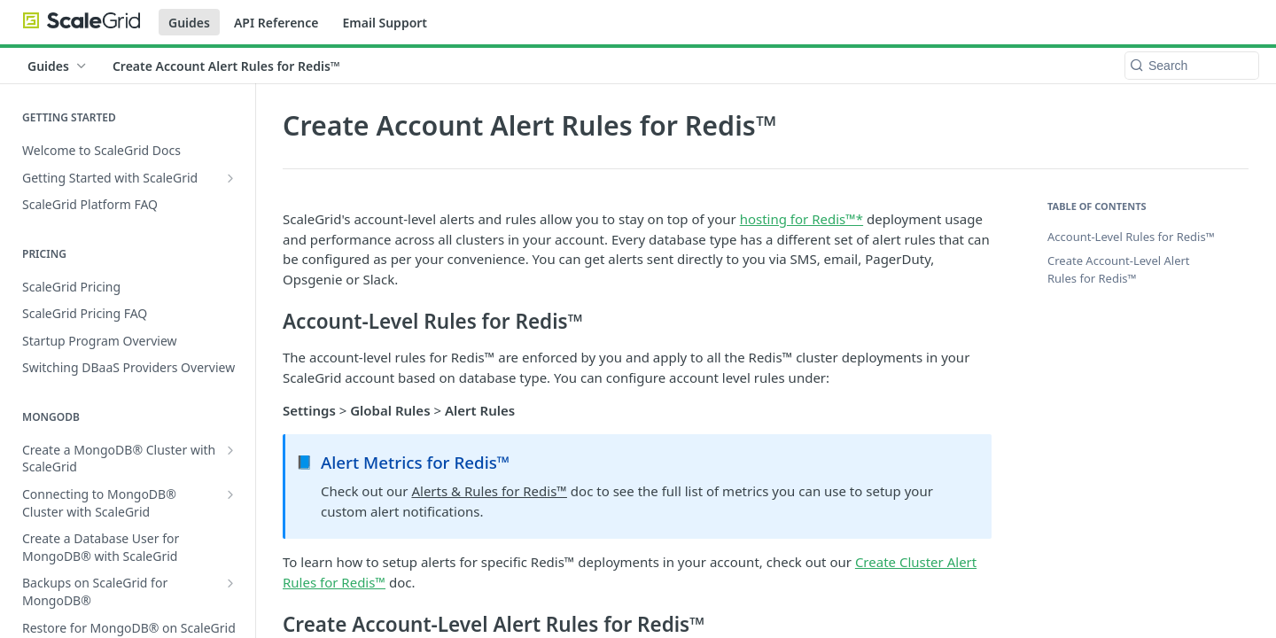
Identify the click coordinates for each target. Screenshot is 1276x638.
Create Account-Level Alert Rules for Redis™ (1118, 269)
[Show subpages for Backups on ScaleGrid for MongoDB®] (230, 583)
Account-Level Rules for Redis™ (1131, 237)
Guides (189, 22)
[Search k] (1191, 65)
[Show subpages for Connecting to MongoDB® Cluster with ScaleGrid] (230, 494)
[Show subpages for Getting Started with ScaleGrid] (230, 178)
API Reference (276, 22)
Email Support (384, 22)
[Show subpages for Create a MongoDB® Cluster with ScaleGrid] (230, 450)
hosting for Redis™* (801, 219)
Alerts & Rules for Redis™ (489, 491)
